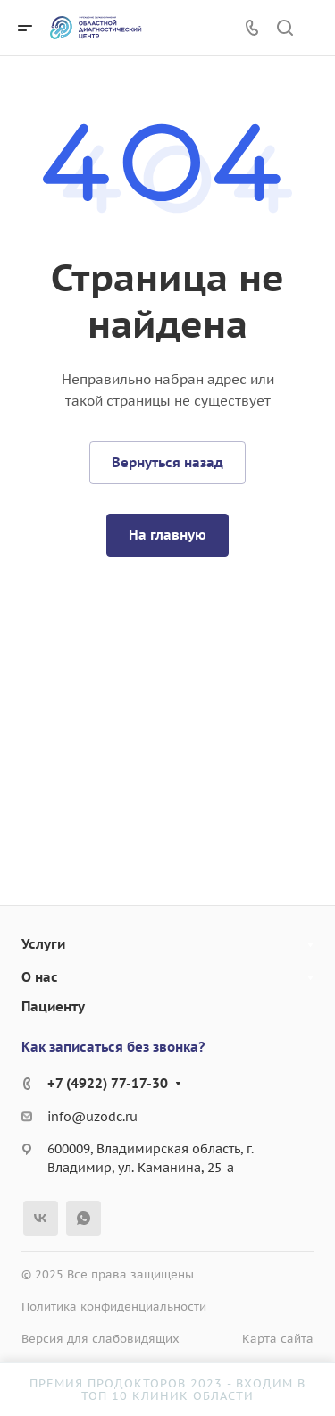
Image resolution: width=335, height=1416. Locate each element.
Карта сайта (278, 1338)
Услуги (43, 943)
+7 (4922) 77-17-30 (107, 1083)
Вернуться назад (167, 462)
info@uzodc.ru (92, 1117)
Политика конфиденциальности (113, 1306)
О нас (39, 976)
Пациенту (53, 1006)
